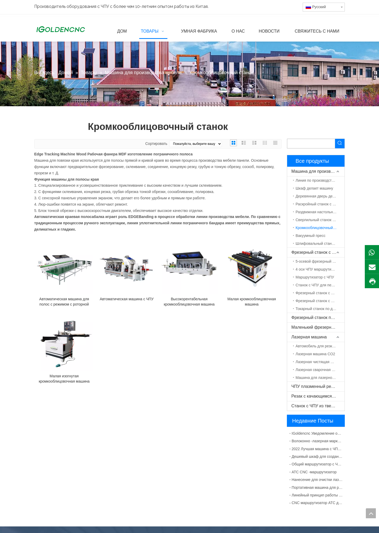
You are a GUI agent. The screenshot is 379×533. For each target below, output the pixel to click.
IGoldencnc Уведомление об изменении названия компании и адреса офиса (317, 433)
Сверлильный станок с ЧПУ (319, 220)
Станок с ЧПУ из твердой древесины (318, 406)
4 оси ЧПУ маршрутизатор (318, 269)
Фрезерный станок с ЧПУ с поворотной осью (320, 301)
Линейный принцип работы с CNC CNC (317, 495)
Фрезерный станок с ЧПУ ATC (320, 293)
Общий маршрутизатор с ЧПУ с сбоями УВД (317, 464)
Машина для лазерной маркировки (320, 377)
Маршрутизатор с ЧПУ (315, 277)
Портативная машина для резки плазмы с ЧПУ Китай (317, 487)
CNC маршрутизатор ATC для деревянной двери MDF (317, 503)
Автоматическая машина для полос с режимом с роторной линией (64, 302)
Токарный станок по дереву (319, 309)
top (371, 513)
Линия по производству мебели (320, 180)
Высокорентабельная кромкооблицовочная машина (189, 301)
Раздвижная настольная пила (320, 212)
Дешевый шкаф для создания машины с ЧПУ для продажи (317, 456)
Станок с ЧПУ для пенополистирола (320, 285)
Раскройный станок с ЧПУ (318, 204)
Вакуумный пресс (311, 235)
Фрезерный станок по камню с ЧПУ (318, 317)
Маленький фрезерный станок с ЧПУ (318, 327)
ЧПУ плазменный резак (314, 386)
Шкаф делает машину (314, 188)
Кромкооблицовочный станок (320, 228)
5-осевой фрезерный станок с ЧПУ (320, 261)
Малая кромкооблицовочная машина (251, 301)
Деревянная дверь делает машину (320, 196)
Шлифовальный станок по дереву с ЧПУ (320, 243)
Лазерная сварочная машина (320, 370)
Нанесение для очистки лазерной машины (317, 480)
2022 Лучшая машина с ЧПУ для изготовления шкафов (317, 449)
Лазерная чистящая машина (320, 362)
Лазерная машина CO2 (315, 354)
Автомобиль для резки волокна (320, 346)
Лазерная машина (309, 337)
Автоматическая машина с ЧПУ (127, 299)
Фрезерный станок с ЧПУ (315, 252)
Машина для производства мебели (318, 171)
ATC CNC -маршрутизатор (314, 472)
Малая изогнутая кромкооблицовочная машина (64, 378)
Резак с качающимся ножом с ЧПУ (318, 396)
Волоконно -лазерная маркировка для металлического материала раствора (317, 441)
